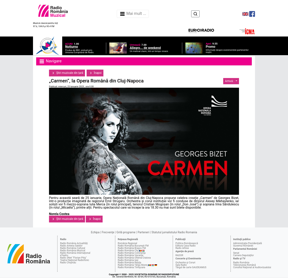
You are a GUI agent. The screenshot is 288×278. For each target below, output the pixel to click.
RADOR (179, 255)
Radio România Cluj (128, 250)
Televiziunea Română (244, 265)
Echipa (95, 232)
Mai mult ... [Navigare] (132, 14)
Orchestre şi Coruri (185, 262)
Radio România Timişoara (131, 267)
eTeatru (64, 255)
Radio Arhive (182, 248)
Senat (236, 253)
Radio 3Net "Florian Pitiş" (73, 257)
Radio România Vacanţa (130, 255)
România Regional (127, 243)
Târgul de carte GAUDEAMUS (190, 267)
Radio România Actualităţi (74, 243)
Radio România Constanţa (132, 253)
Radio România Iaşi (128, 260)
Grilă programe (125, 232)
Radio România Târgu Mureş (133, 265)
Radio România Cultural (72, 248)
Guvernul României (243, 245)
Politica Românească (186, 243)
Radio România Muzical (72, 250)
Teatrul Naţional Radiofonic (74, 260)
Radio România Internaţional (75, 253)
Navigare (50, 61)
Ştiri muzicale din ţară (67, 73)
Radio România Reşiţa (129, 262)
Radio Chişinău (68, 262)
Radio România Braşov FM (132, 248)
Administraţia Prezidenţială (247, 243)
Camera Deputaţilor (243, 255)
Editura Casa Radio (185, 245)
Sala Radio (181, 265)
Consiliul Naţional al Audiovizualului (252, 267)
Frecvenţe (108, 232)
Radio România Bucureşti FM (133, 245)
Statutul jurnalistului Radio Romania (174, 232)
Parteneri (143, 232)
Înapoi (95, 73)
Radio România (241, 262)
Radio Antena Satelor (71, 245)
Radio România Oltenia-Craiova (134, 257)
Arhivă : (230, 81)
